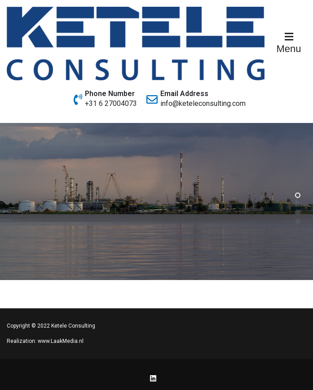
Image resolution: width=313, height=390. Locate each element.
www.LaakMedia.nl (61, 341)
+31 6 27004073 (111, 103)
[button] (298, 194)
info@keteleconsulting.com (203, 103)
